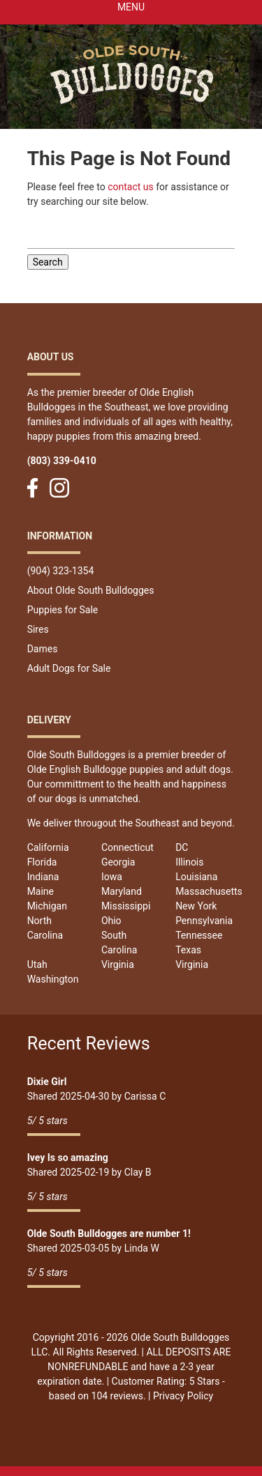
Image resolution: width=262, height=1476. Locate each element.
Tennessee (198, 935)
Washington (53, 979)
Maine (40, 891)
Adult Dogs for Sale (69, 668)
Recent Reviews (88, 1043)
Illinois (189, 862)
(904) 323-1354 (60, 570)
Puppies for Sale (63, 609)
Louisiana (196, 876)
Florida (42, 862)
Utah (37, 964)
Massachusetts (208, 891)
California (48, 847)
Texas (188, 949)
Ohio (111, 920)
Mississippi (125, 906)
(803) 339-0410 (61, 460)
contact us (131, 186)
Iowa (111, 876)
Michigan (47, 906)
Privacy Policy (183, 1395)
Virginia (117, 964)
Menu (131, 7)
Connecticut (127, 847)
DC (181, 847)
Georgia (118, 862)
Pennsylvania (204, 920)
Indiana (43, 876)
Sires (38, 629)
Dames (42, 648)
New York (196, 906)
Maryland (121, 891)
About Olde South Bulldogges (90, 590)
